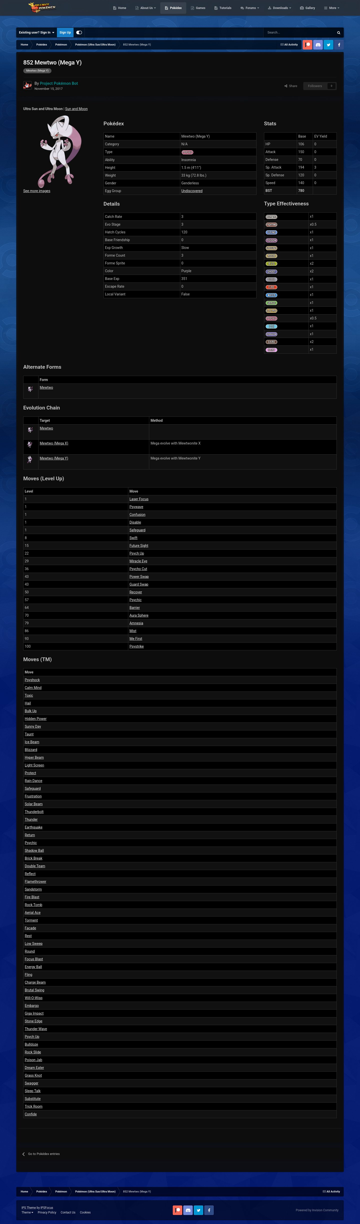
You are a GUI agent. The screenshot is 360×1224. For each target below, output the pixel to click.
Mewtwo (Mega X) (54, 443)
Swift (134, 538)
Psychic (136, 600)
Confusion (138, 515)
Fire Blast (32, 897)
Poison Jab (33, 1060)
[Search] (281, 32)
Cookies (85, 1212)
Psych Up (137, 553)
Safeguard (138, 530)
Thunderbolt (34, 812)
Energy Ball (33, 967)
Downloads (304, 12)
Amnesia (136, 623)
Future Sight (139, 546)
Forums (275, 12)
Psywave (136, 507)
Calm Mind (33, 688)
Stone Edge (33, 1021)
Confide (31, 1114)
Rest (28, 936)
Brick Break (33, 858)
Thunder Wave (36, 1029)
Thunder (31, 820)
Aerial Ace (32, 913)
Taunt (29, 734)
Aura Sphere (139, 615)
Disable (135, 522)
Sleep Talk (32, 1091)
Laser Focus (139, 499)
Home (146, 12)
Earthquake (33, 827)
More (332, 12)
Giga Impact (34, 1013)
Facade (30, 928)
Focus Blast (34, 959)
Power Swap (139, 577)
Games (224, 12)
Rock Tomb (33, 905)
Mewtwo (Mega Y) (54, 458)
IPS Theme (29, 1207)
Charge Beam (35, 982)
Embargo (32, 1006)
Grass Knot (33, 1075)
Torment (31, 920)
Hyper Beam (34, 757)
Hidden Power (35, 719)
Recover (136, 592)
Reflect (30, 874)
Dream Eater (34, 1068)
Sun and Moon (76, 109)
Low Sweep (33, 944)
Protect (30, 773)
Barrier (135, 608)
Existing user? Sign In (36, 32)
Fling (28, 975)
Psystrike (137, 646)
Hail (28, 703)
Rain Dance (33, 781)
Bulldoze (31, 1044)
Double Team (35, 866)
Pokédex (199, 12)
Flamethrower (35, 882)
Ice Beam (32, 742)
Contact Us (68, 1212)
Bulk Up (30, 711)
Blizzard (31, 750)
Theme (27, 1212)
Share (290, 86)
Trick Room (33, 1106)
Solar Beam (34, 804)
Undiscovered (192, 191)
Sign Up (65, 32)
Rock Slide (33, 1052)
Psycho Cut (138, 569)
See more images (36, 191)
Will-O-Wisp (33, 998)
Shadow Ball (34, 851)
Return (30, 835)
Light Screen (34, 765)
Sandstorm (33, 889)
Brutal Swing (34, 990)
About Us (171, 12)
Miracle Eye (138, 561)
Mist (133, 631)
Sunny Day (33, 726)
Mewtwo (46, 387)
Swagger (31, 1083)
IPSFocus (46, 1207)
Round (30, 951)
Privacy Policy (47, 1212)
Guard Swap (139, 584)
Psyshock (32, 680)
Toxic (29, 695)
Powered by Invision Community (317, 1210)
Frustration (33, 796)
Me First (136, 639)
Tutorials (249, 12)
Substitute (32, 1099)
